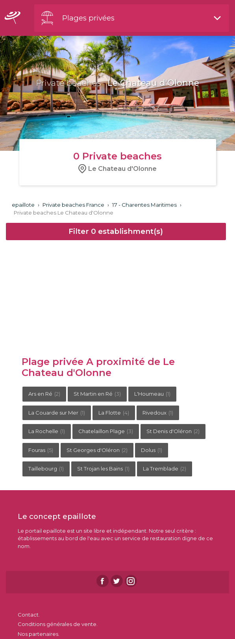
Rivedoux (157, 412)
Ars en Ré (44, 394)
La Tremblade (164, 468)
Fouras (40, 450)
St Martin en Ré (97, 394)
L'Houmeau (152, 394)
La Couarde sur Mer (56, 412)
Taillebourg (46, 468)
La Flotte (113, 412)
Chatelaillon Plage (105, 431)
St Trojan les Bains (103, 468)
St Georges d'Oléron (97, 450)
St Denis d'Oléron (173, 431)
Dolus (151, 450)
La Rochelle (46, 431)
